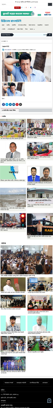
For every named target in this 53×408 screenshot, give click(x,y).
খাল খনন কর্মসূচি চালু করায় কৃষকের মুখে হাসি (12, 138)
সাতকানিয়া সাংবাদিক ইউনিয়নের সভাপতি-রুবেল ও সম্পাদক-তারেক (39, 183)
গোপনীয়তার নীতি (34, 383)
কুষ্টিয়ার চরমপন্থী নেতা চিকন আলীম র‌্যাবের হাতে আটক (39, 237)
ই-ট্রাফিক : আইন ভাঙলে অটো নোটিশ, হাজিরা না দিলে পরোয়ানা (12, 229)
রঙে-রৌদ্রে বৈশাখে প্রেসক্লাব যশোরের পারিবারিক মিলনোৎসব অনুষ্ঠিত (39, 136)
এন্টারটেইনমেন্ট (11, 29)
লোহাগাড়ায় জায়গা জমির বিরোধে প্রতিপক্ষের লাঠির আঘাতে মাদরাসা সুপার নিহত (39, 332)
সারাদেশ (47, 25)
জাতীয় (8, 25)
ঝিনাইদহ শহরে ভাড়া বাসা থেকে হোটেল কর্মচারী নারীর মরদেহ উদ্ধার (13, 353)
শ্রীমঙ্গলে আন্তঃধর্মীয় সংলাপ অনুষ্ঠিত (36, 352)
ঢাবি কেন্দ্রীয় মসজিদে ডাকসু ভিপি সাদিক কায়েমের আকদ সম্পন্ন (18, 276)
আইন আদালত (32, 25)
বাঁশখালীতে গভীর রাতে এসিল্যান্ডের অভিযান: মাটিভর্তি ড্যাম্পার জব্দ (13, 372)
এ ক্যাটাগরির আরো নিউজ (9, 110)
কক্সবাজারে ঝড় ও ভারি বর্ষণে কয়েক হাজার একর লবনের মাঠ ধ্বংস (12, 208)
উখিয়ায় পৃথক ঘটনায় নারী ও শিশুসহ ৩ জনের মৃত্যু (13, 180)
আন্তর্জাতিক (39, 25)
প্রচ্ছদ (3, 25)
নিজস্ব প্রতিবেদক (6, 49)
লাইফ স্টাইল (20, 29)
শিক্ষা (26, 29)
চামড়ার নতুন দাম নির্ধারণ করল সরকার (36, 292)
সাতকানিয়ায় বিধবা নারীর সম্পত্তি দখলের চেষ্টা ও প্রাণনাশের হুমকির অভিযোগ (38, 312)
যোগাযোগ (45, 383)
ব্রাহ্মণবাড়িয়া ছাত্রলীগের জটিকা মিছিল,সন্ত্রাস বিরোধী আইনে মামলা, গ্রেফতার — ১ (12, 332)
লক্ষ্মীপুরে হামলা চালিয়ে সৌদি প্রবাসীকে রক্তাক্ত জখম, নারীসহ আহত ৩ (38, 157)
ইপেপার (17, 7)
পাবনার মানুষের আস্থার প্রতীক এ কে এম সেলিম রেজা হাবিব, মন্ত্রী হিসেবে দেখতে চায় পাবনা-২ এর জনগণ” (13, 160)
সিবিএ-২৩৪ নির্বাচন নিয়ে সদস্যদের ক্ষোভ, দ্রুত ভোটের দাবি (38, 205)
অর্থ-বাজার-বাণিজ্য (22, 25)
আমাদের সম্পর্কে (9, 383)
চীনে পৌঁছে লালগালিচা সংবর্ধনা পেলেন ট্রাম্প (11, 309)
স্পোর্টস (3, 29)
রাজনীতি (14, 25)
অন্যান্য (31, 29)
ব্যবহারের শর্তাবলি (21, 383)
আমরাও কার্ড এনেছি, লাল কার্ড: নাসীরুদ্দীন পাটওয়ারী (13, 292)
